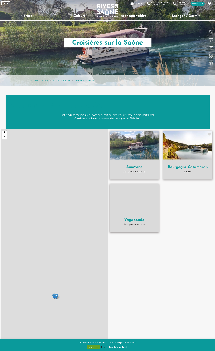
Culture (80, 16)
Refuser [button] (103, 347)
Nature (26, 16)
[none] (17, 3)
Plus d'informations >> (118, 347)
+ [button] (4, 132)
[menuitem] (5, 3)
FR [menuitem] (4, 3)
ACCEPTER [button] (93, 347)
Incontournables (133, 16)
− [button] (4, 137)
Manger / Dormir (186, 16)
